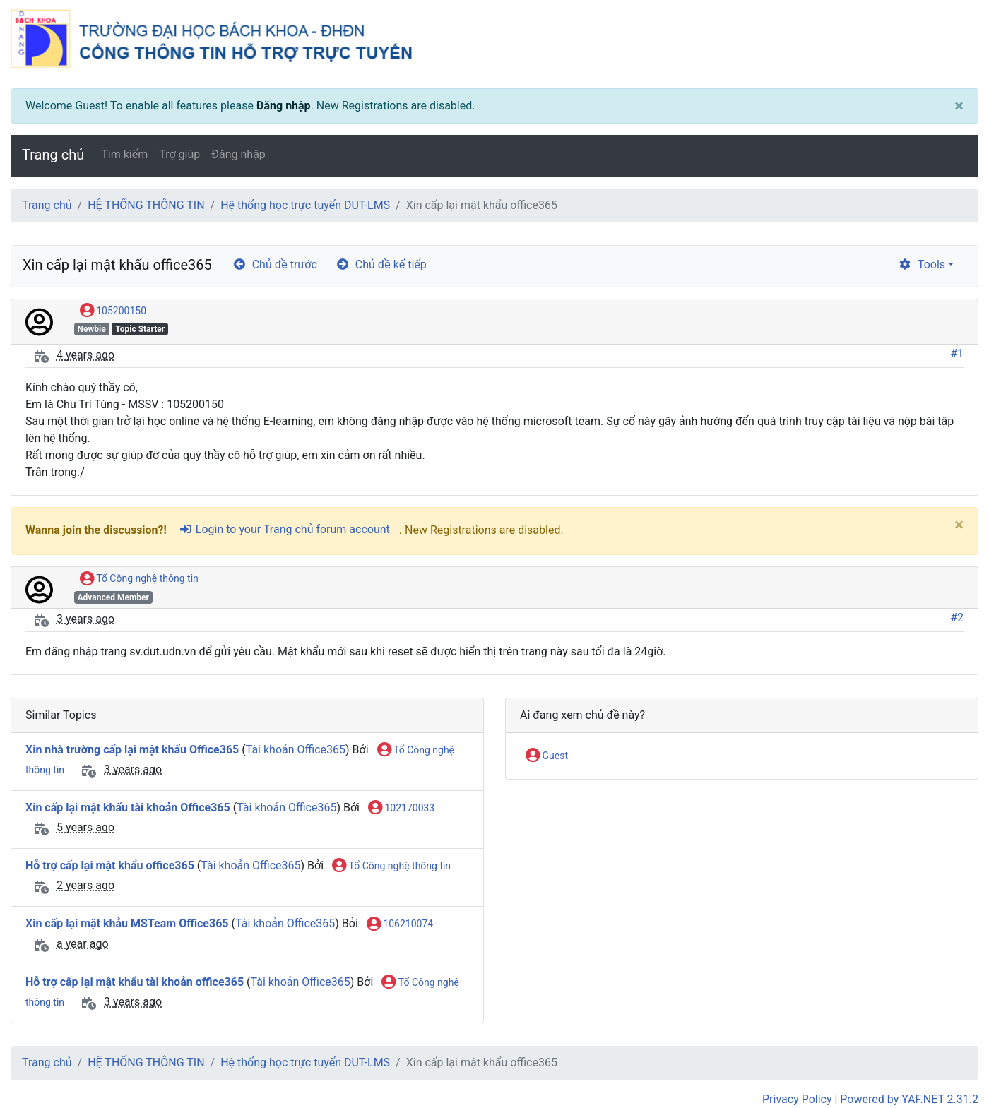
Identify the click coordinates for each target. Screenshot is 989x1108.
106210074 (400, 924)
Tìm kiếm (124, 154)
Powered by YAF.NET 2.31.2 (909, 1099)
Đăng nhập (283, 105)
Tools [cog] (921, 264)
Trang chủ (53, 154)
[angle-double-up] (950, 1063)
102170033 (401, 808)
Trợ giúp (179, 154)
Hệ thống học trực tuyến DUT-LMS (305, 205)
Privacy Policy (797, 1099)
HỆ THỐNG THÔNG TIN (146, 205)
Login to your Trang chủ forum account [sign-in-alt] (284, 529)
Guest (547, 756)
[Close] (959, 106)
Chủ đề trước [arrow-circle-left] (274, 264)
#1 (957, 353)
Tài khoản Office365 (295, 749)
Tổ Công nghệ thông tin (139, 579)
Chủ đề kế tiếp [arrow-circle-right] (381, 264)
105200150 (113, 311)
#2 (957, 617)
